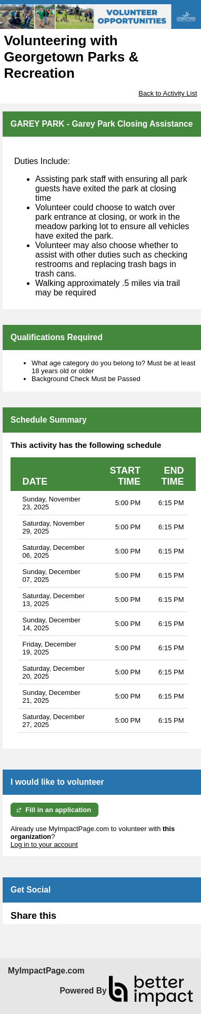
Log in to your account (44, 844)
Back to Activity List (167, 93)
